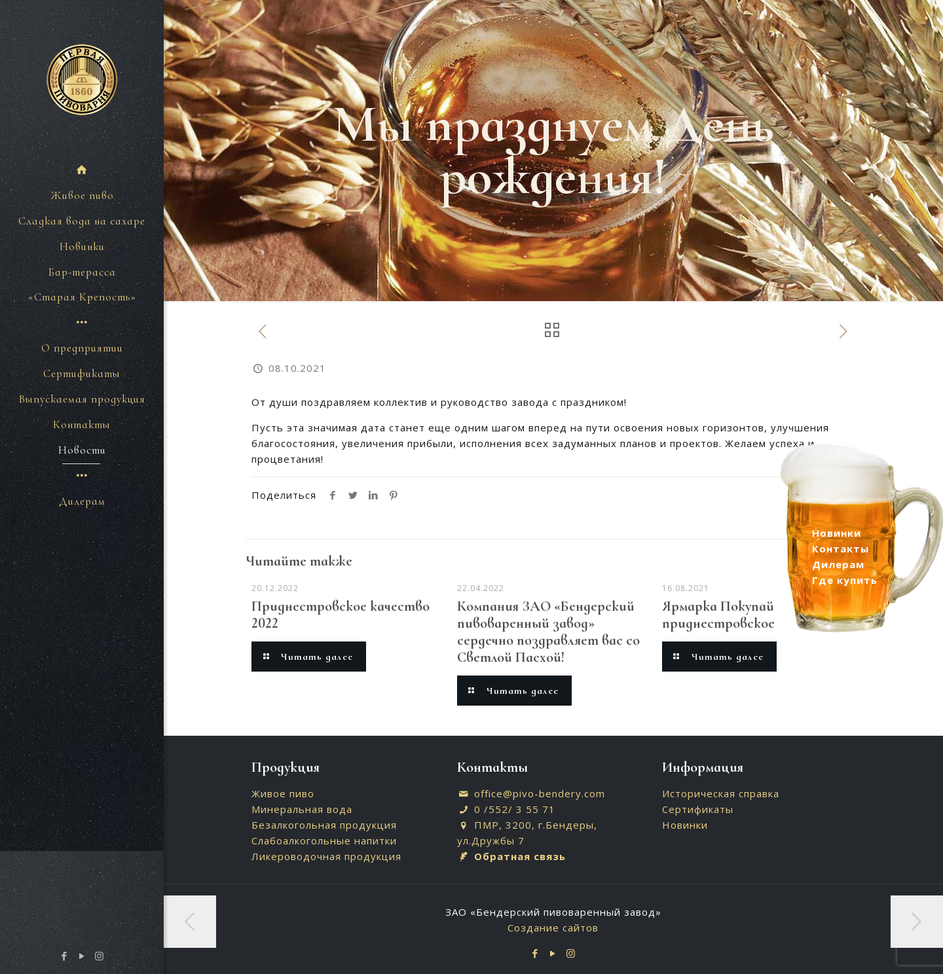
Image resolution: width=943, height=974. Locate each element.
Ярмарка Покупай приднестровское (718, 615)
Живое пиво (282, 793)
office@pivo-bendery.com (539, 793)
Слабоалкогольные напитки (324, 840)
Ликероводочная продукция (326, 856)
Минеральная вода (301, 809)
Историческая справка (720, 793)
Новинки (685, 824)
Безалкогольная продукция (324, 824)
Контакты (840, 548)
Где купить (845, 579)
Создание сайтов (553, 927)
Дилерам (838, 564)
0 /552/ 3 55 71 (514, 809)
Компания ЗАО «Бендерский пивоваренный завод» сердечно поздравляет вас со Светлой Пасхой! (548, 632)
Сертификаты (697, 809)
